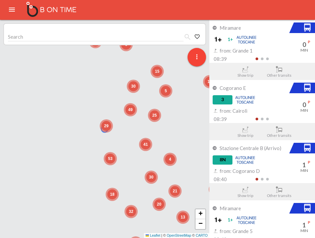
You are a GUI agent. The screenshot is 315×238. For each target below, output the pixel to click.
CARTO (202, 235)
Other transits (279, 71)
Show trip (245, 71)
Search (15, 36)
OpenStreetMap (179, 235)
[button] (106, 126)
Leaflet (153, 235)
